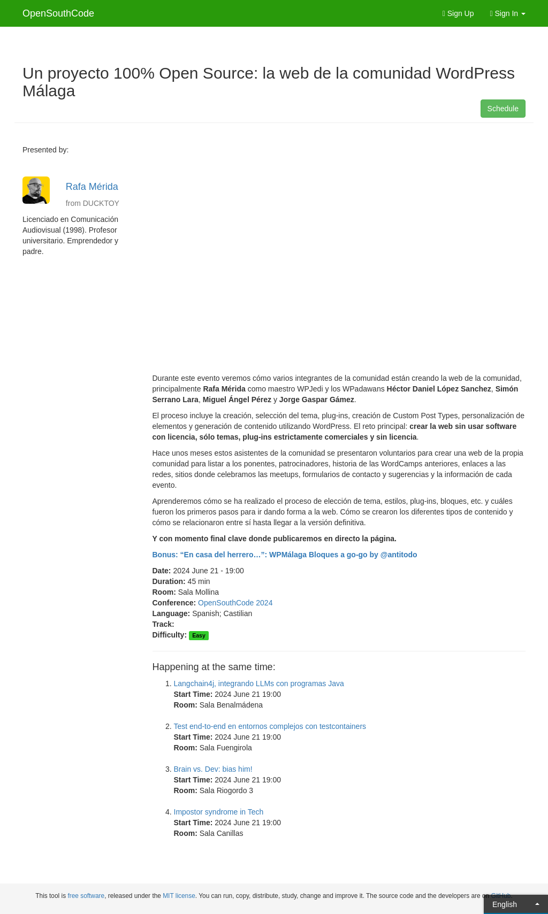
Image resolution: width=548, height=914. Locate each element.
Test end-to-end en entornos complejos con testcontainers (270, 726)
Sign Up (458, 13)
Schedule (503, 108)
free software (85, 896)
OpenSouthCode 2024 (235, 602)
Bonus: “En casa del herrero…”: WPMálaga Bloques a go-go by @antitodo (285, 554)
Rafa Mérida (92, 186)
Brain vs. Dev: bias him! (213, 769)
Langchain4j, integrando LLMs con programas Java (259, 683)
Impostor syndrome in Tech (219, 812)
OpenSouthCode (58, 13)
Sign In (508, 13)
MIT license (179, 896)
